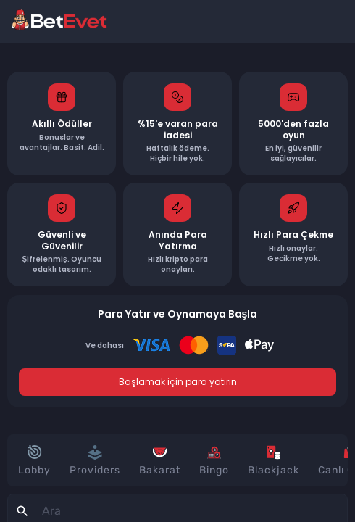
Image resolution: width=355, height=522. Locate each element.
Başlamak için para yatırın (178, 382)
